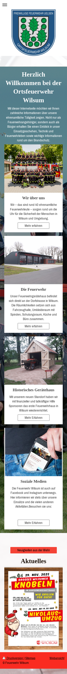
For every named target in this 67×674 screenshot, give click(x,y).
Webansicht (56, 658)
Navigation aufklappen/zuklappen (33, 5)
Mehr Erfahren (34, 417)
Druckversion (13, 658)
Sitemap (30, 658)
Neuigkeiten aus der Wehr (33, 550)
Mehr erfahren (33, 226)
